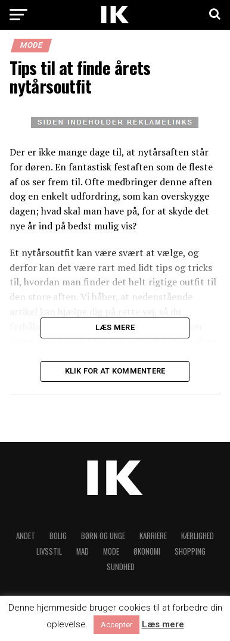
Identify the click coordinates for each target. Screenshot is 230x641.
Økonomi (146, 551)
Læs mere (163, 624)
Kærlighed (197, 536)
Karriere (153, 536)
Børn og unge (103, 536)
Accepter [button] (116, 624)
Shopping (190, 551)
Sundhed (121, 566)
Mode (111, 551)
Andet (25, 536)
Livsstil (49, 551)
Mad (82, 551)
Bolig (58, 536)
